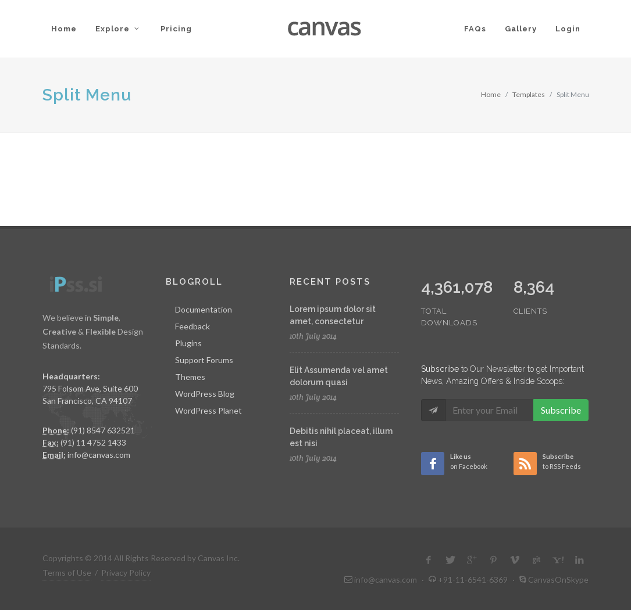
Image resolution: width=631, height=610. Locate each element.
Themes (190, 377)
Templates (528, 94)
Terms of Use (66, 572)
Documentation (203, 309)
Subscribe (561, 409)
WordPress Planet (208, 410)
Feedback (192, 326)
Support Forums (204, 360)
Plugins (188, 343)
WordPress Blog (204, 394)
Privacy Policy (126, 572)
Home (491, 94)
